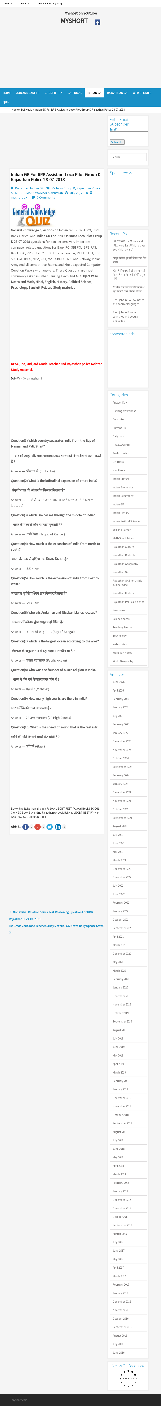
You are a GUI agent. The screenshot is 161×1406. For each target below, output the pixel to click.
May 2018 (118, 1157)
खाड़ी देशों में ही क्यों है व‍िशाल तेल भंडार (129, 260)
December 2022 (122, 869)
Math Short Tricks (123, 538)
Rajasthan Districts (124, 555)
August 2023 (120, 826)
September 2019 (122, 1021)
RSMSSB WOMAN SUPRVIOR (42, 193)
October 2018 (120, 1115)
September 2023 (122, 818)
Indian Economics (123, 487)
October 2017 (120, 1217)
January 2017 (120, 1293)
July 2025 (118, 716)
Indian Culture (121, 479)
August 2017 (120, 1234)
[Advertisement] (72, 57)
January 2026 (120, 707)
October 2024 (120, 758)
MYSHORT (75, 21)
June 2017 (118, 1250)
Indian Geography (123, 496)
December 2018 (122, 1098)
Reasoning (119, 610)
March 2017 (119, 1276)
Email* (128, 132)
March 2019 (119, 1072)
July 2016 (118, 1344)
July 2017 (118, 1242)
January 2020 (120, 987)
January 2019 (120, 1089)
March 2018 (119, 1174)
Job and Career (122, 530)
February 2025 (121, 724)
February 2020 (121, 979)
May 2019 (118, 1055)
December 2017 (122, 1200)
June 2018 (118, 1149)
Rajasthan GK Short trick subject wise (127, 582)
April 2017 (118, 1267)
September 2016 (122, 1327)
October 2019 (120, 1013)
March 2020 (119, 970)
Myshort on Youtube (80, 13)
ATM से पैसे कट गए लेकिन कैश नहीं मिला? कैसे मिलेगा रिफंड (128, 289)
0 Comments (46, 197)
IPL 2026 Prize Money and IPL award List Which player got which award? (129, 245)
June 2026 (118, 682)
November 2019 (122, 1004)
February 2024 (121, 775)
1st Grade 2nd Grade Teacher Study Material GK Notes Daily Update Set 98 (56, 926)
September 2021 (122, 928)
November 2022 (122, 877)
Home (15, 109)
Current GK (119, 428)
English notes (121, 453)
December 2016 (122, 1301)
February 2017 (121, 1284)
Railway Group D (63, 188)
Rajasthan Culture (123, 547)
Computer (119, 419)
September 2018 (122, 1123)
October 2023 (120, 809)
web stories (120, 644)
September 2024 (122, 767)
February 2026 (121, 699)
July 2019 (118, 1038)
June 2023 (118, 843)
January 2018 (120, 1191)
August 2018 (120, 1132)
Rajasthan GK (120, 572)
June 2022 (118, 894)
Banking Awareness (124, 411)
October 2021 (120, 919)
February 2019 (121, 1081)
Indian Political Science (126, 521)
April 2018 (118, 1166)
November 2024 (122, 750)
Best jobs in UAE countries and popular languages (128, 302)
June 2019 (118, 1047)
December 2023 (122, 792)
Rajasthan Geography (125, 564)
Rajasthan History (123, 593)
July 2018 (118, 1140)
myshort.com (19, 1400)
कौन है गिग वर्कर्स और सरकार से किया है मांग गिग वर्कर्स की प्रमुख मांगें (129, 275)
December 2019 (122, 996)
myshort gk (19, 197)
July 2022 (118, 885)
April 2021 (118, 936)
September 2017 (122, 1225)
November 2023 (122, 801)
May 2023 (118, 852)
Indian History (121, 513)
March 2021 (119, 945)
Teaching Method (123, 627)
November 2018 (122, 1106)
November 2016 (122, 1310)
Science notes (121, 619)
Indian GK (37, 188)
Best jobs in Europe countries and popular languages (126, 316)
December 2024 (122, 741)
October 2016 (120, 1318)
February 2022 (121, 902)
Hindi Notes (120, 470)
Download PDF (121, 445)
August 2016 (120, 1335)
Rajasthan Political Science (128, 602)
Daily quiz (26, 109)
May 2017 (118, 1259)
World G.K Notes (122, 652)
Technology (120, 635)
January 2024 (120, 784)
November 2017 (122, 1208)
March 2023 (119, 860)
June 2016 (118, 1352)
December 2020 (122, 953)
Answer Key (120, 402)
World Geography (123, 661)
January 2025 (120, 733)
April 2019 (118, 1064)
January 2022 (120, 911)
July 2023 (118, 835)
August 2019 (120, 1030)
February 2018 (121, 1183)
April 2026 (118, 690)
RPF (18, 193)
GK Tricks (118, 462)
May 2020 (118, 962)
